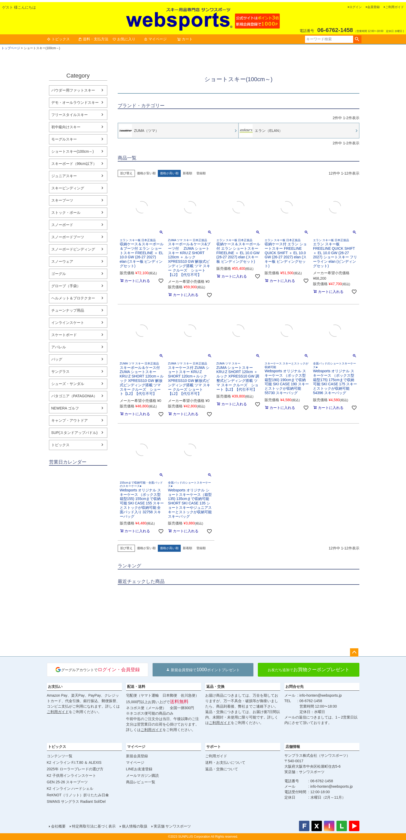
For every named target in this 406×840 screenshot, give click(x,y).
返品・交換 (215, 686)
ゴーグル (58, 274)
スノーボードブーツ (67, 237)
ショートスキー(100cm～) (72, 151)
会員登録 (373, 7)
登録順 (201, 173)
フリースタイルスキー (69, 115)
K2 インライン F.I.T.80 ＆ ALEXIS (74, 762)
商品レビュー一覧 (140, 782)
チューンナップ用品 (67, 310)
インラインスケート (67, 322)
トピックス (58, 39)
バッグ (56, 359)
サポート (213, 747)
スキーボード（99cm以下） (74, 164)
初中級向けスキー (65, 127)
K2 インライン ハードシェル (70, 788)
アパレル (58, 347)
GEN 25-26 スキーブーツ (67, 782)
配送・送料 (136, 686)
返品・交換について (221, 769)
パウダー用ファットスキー (73, 90)
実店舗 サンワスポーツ (172, 826)
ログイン (355, 7)
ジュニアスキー (64, 176)
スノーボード (62, 225)
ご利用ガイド (394, 7)
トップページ (10, 48)
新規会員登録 (137, 756)
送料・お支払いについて (225, 762)
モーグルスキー (64, 139)
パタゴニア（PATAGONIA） (74, 396)
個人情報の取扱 (134, 826)
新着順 (187, 173)
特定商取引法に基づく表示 (94, 826)
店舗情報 (292, 747)
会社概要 (58, 826)
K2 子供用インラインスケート (71, 775)
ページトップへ (354, 652)
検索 (357, 39)
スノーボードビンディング (73, 249)
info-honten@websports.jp (320, 695)
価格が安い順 (146, 173)
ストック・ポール (65, 212)
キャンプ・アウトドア (69, 420)
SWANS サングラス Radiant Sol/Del (76, 801)
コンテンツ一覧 (59, 756)
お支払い (55, 686)
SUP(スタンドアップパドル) (74, 433)
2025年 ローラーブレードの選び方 (75, 769)
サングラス (60, 371)
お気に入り (124, 39)
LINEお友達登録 (139, 769)
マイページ (155, 39)
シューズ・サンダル (67, 384)
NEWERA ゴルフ (65, 408)
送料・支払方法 (93, 39)
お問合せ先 (294, 686)
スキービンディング (67, 188)
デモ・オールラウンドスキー (75, 102)
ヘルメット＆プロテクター (73, 298)
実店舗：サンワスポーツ (304, 772)
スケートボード (64, 335)
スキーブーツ (62, 200)
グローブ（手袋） (65, 286)
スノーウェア (62, 261)
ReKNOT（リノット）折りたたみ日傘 (78, 795)
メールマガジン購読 (142, 775)
